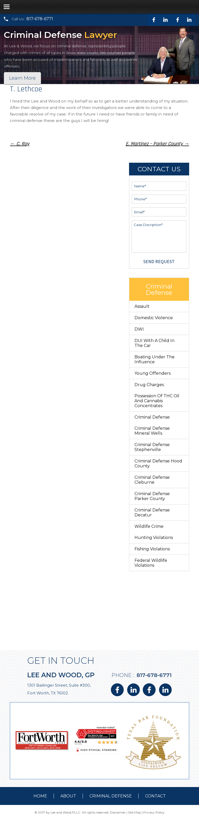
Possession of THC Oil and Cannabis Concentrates (156, 400)
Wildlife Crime (149, 526)
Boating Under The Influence (154, 359)
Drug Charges (149, 384)
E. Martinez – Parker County (157, 143)
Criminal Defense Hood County (158, 463)
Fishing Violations (152, 548)
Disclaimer (118, 812)
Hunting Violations (153, 537)
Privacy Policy (154, 812)
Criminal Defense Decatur (152, 512)
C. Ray (19, 143)
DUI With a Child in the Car (154, 343)
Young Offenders (152, 373)
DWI (139, 329)
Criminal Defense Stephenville (152, 447)
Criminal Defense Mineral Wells (152, 431)
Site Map (134, 812)
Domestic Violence (153, 317)
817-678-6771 (39, 18)
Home (40, 796)
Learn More (22, 78)
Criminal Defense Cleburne (152, 480)
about (68, 796)
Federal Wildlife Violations (150, 563)
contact (155, 796)
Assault (142, 306)
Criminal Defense (152, 417)
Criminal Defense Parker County (152, 496)
